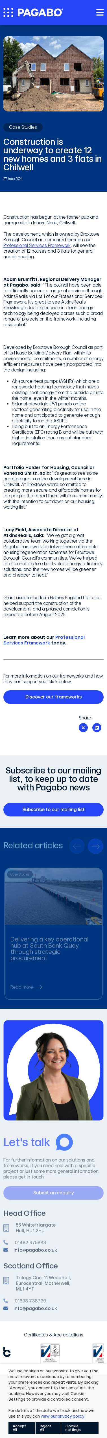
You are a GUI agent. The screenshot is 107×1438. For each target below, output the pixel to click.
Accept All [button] (19, 1428)
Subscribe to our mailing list (59, 809)
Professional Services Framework (37, 245)
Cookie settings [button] (73, 1428)
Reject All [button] (45, 1428)
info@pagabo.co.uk (35, 1253)
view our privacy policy (62, 1416)
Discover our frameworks (61, 697)
